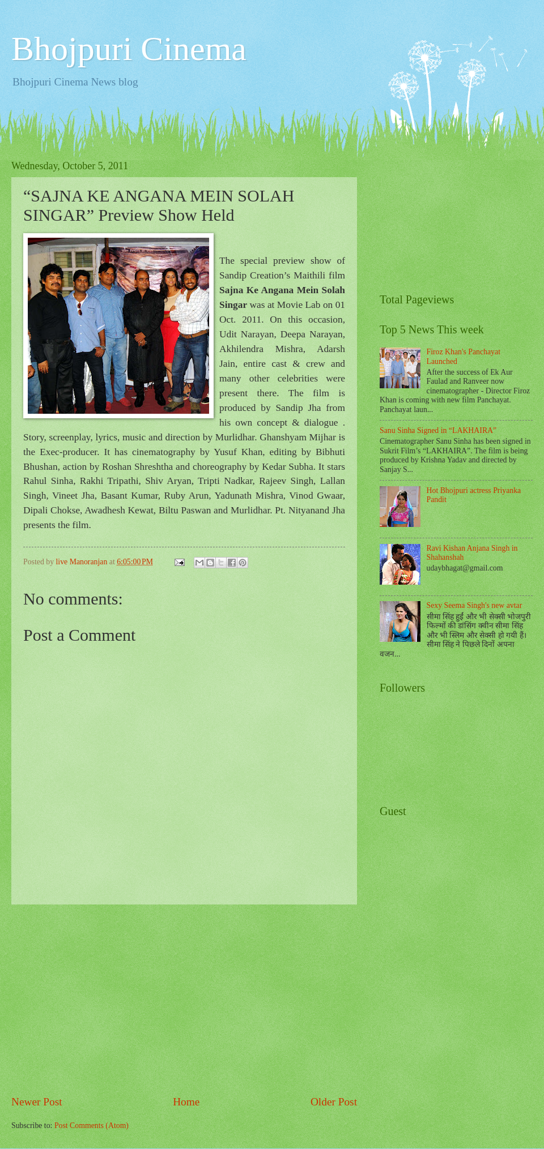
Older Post (334, 1102)
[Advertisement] (184, 999)
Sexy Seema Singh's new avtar (474, 605)
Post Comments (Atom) (91, 1125)
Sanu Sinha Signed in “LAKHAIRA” (438, 430)
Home (186, 1102)
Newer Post (36, 1102)
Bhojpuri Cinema (128, 48)
